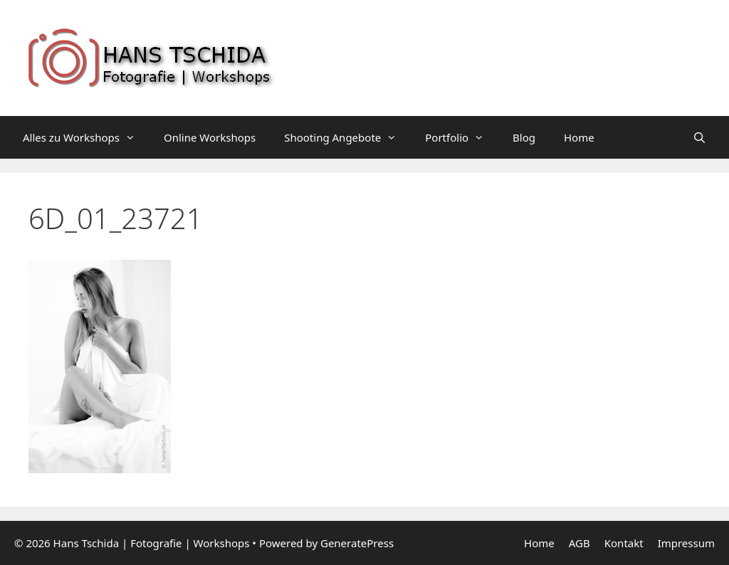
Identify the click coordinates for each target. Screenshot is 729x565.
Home (579, 137)
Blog (524, 137)
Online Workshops (210, 137)
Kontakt (624, 543)
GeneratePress (357, 543)
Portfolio (461, 137)
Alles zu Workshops (86, 137)
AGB (579, 543)
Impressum (686, 543)
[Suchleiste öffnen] (699, 137)
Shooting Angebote (347, 137)
